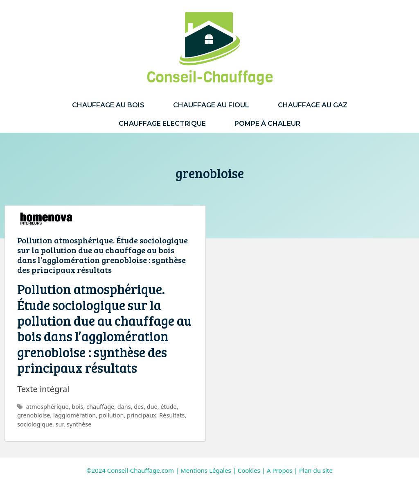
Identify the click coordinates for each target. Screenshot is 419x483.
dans (124, 406)
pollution (111, 415)
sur (60, 424)
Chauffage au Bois (108, 105)
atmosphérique (47, 406)
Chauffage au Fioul (211, 105)
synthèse (79, 424)
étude (168, 406)
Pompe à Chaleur (267, 123)
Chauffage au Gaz (312, 105)
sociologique (34, 424)
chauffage (100, 406)
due (152, 406)
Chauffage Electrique (162, 123)
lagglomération (74, 415)
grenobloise (33, 415)
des (139, 406)
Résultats (172, 415)
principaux (141, 415)
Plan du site (316, 470)
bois (77, 406)
